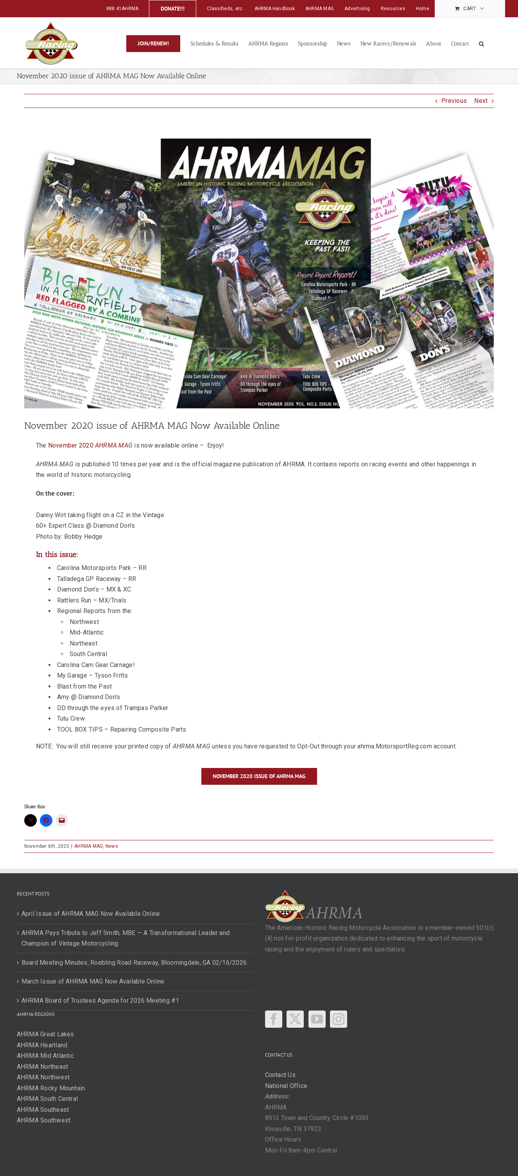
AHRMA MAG (88, 846)
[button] (481, 43)
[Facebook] (273, 1019)
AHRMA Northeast (42, 1066)
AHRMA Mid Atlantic (45, 1055)
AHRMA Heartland (42, 1045)
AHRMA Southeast (43, 1109)
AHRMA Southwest (44, 1120)
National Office (286, 1086)
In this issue (56, 554)
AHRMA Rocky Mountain (51, 1088)
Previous (454, 100)
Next (481, 100)
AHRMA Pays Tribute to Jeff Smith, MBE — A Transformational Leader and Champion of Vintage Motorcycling (126, 938)
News (112, 846)
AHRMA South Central (47, 1098)
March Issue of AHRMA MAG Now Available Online (93, 981)
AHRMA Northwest (43, 1077)
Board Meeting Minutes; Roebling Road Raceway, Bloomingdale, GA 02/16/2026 (134, 962)
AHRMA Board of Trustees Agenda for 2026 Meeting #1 (100, 1000)
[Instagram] (338, 1019)
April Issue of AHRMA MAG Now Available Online (91, 913)
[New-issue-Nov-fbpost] (259, 269)
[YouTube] (317, 1019)
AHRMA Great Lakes (45, 1034)
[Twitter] (295, 1019)
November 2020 (90, 445)
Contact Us (280, 1075)
